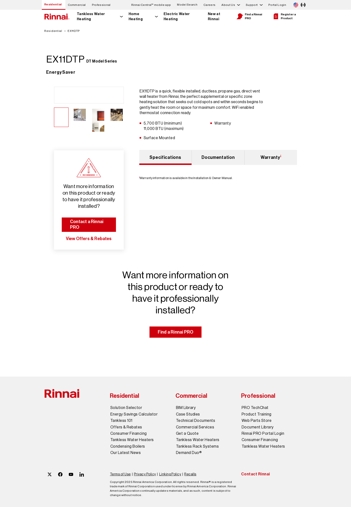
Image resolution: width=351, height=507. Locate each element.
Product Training (257, 414)
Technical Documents (195, 420)
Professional (101, 5)
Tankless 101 (121, 420)
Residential (53, 4)
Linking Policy (170, 474)
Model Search (187, 4)
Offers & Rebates (126, 427)
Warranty (271, 157)
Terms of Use (120, 474)
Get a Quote (187, 433)
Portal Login (277, 5)
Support (252, 5)
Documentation (218, 157)
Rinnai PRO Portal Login (263, 433)
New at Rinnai (214, 16)
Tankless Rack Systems (197, 446)
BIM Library (186, 408)
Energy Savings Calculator (134, 414)
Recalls (190, 474)
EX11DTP (74, 31)
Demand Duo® (189, 453)
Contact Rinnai (255, 474)
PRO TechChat (255, 408)
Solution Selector (126, 408)
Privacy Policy (145, 474)
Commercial (77, 5)
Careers (209, 5)
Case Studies (188, 414)
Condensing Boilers (127, 446)
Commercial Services (195, 427)
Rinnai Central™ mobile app (151, 5)
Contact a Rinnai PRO (86, 224)
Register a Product (284, 16)
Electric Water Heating (177, 16)
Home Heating (136, 16)
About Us (228, 5)
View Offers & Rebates (89, 238)
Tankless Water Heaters (132, 440)
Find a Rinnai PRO (249, 16)
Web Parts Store (257, 420)
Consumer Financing (128, 433)
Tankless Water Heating (91, 16)
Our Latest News (125, 453)
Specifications (165, 157)
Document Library (258, 427)
